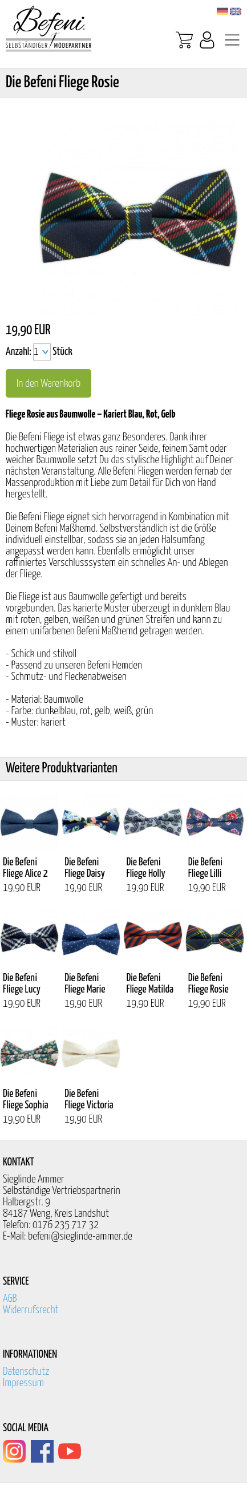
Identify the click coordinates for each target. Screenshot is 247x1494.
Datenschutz (26, 1371)
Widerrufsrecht (31, 1310)
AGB (10, 1298)
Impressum (23, 1383)
